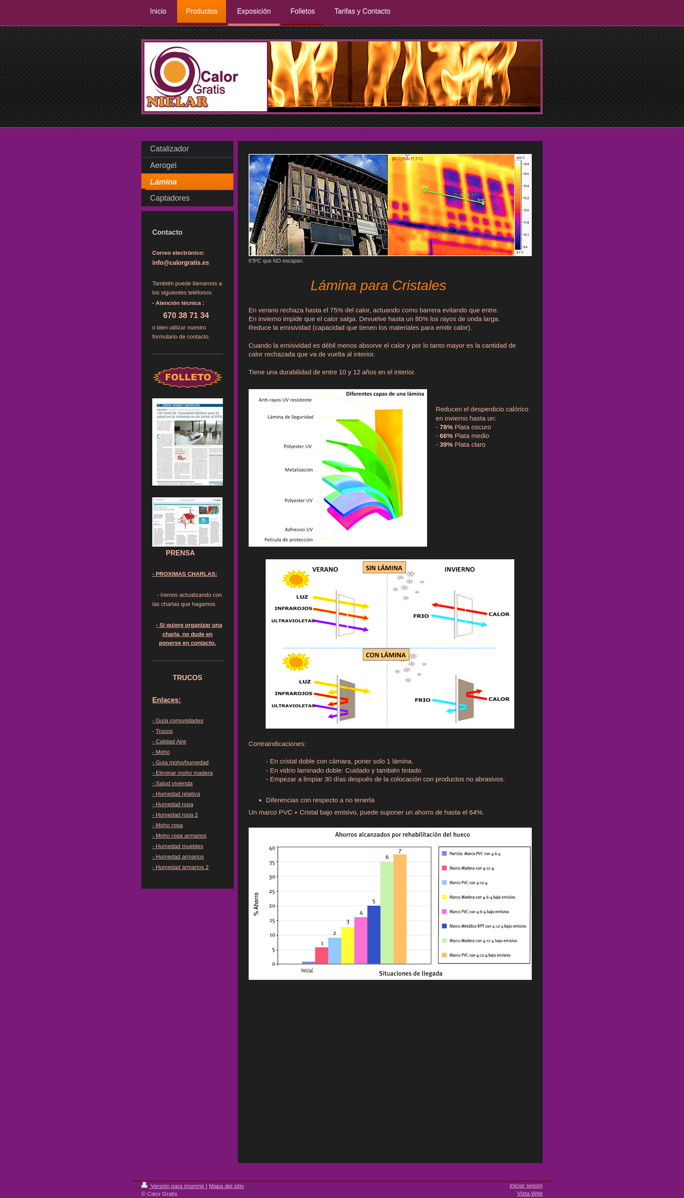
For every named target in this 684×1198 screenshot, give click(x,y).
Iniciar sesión (526, 1185)
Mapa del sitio (226, 1186)
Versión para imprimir (173, 1186)
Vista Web (530, 1193)
